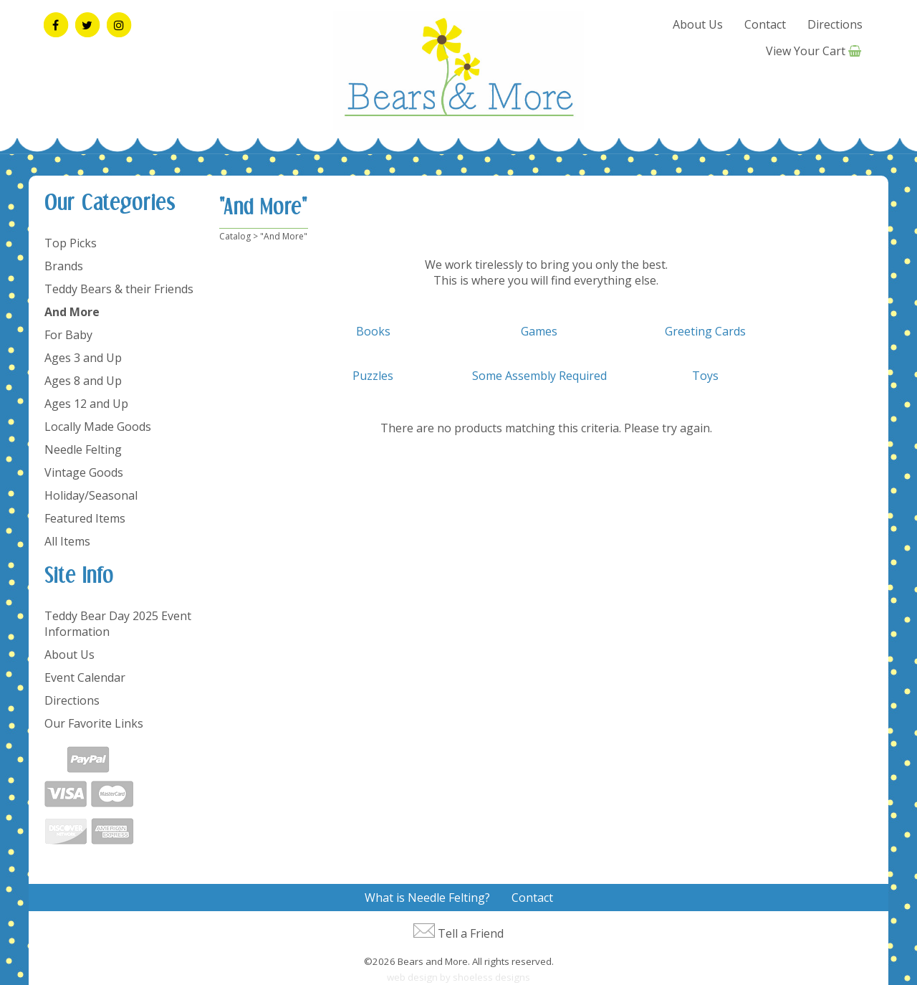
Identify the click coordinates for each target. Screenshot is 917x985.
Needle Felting (83, 449)
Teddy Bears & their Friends (118, 289)
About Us (698, 24)
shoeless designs (491, 977)
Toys (705, 376)
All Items (67, 541)
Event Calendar (84, 677)
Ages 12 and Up (86, 403)
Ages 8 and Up (83, 381)
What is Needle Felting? (427, 897)
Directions (835, 24)
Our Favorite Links (93, 723)
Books (373, 331)
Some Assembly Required (539, 376)
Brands (63, 266)
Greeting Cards (705, 331)
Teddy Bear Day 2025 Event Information (117, 623)
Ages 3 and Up (83, 358)
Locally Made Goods (97, 426)
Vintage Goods (83, 472)
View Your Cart (805, 51)
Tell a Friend (471, 933)
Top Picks (70, 243)
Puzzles (372, 376)
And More (72, 312)
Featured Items (84, 518)
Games (539, 331)
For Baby (68, 335)
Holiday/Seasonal (91, 495)
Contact (765, 24)
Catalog (235, 236)
